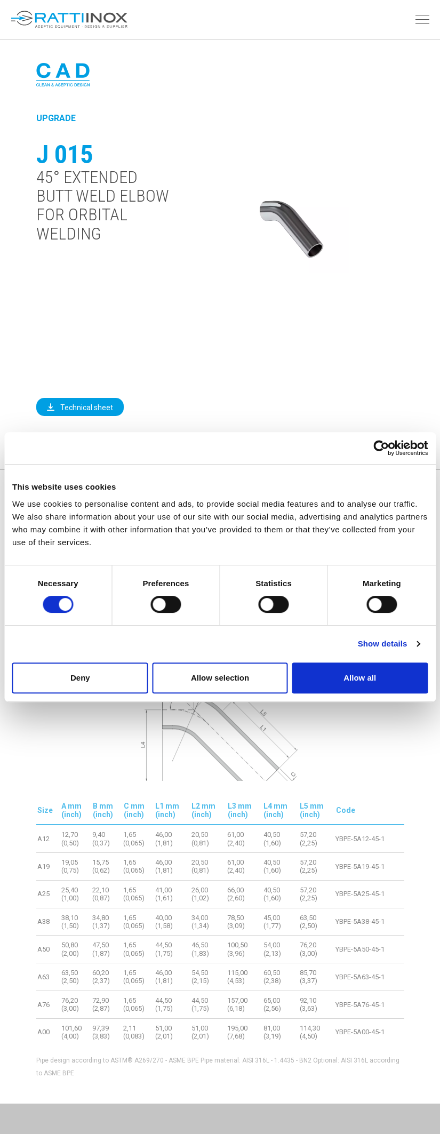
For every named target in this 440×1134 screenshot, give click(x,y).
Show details (382, 643)
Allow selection (220, 677)
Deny (80, 677)
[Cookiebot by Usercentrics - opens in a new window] (381, 448)
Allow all (359, 677)
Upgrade (56, 118)
